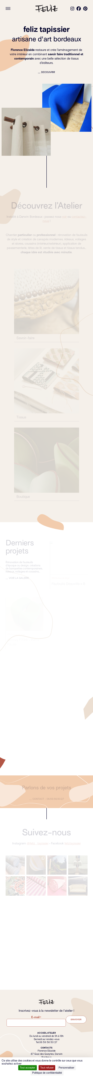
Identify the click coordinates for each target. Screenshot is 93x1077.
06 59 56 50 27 (48, 1042)
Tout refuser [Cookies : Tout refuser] (47, 1067)
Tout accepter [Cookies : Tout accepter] (27, 1067)
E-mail (36, 1017)
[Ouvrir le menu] (8, 8)
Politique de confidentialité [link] (47, 1072)
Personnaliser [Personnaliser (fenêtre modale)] (66, 1067)
